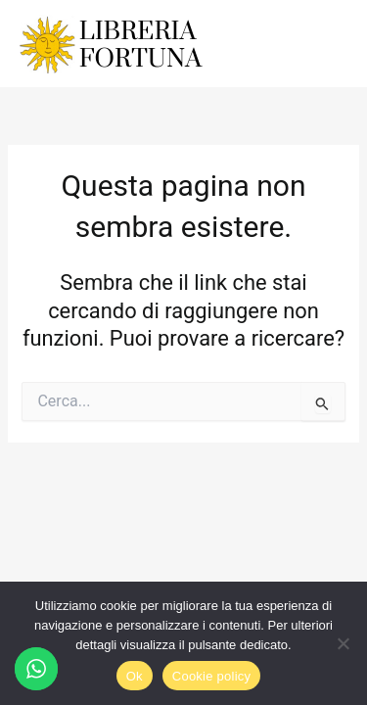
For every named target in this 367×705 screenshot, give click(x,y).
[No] (342, 643)
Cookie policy (212, 676)
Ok (134, 676)
